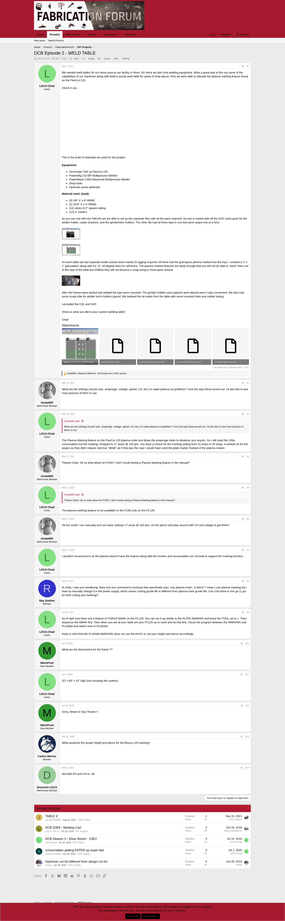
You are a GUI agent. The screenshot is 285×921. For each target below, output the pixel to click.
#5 (248, 487)
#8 (248, 581)
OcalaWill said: (72, 421)
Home (40, 34)
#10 (247, 643)
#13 (247, 736)
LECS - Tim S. (52, 831)
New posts (39, 40)
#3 (248, 414)
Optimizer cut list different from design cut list (76, 861)
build (76, 58)
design (91, 58)
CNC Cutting (84, 820)
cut (83, 58)
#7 (248, 550)
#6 (248, 519)
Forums (55, 34)
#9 (248, 612)
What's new (72, 34)
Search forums (56, 40)
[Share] (243, 66)
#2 (248, 383)
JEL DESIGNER (53, 820)
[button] (82, 34)
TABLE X (51, 816)
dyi (99, 58)
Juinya (48, 865)
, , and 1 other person (97, 373)
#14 (247, 768)
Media (91, 34)
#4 (248, 456)
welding (125, 58)
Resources (110, 34)
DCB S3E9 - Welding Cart (63, 827)
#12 (247, 705)
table (116, 58)
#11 (247, 674)
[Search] (242, 34)
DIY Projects (82, 831)
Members (130, 34)
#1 (248, 66)
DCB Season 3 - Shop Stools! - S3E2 (71, 839)
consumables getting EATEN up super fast (74, 850)
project (107, 58)
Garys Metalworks (233, 831)
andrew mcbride (53, 854)
